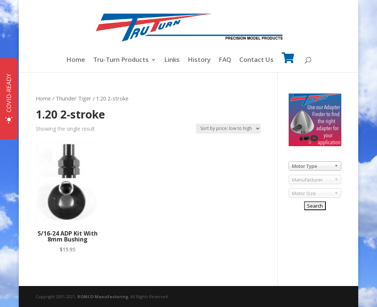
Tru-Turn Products (121, 60)
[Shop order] (228, 129)
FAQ (225, 60)
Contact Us (256, 60)
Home (75, 60)
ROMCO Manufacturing (102, 296)
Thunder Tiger (73, 98)
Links (172, 60)
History (199, 60)
